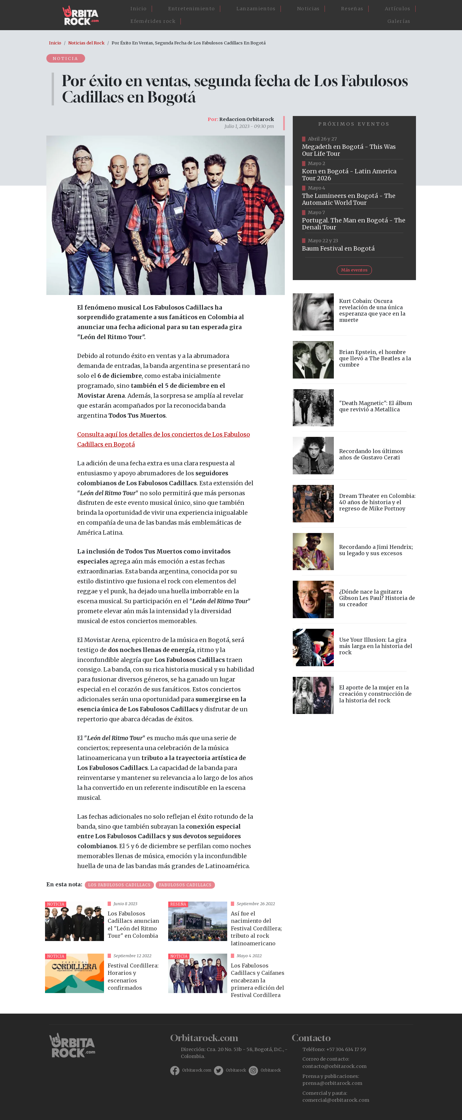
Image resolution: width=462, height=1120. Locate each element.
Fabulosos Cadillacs (185, 885)
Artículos (398, 9)
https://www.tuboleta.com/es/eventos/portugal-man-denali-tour (354, 220)
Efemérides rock (153, 21)
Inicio (138, 9)
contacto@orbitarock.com (334, 1066)
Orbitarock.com (196, 1070)
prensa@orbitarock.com (332, 1083)
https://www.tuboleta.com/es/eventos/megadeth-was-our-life (354, 147)
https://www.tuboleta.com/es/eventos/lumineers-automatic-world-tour (354, 196)
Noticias (308, 9)
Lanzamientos (256, 9)
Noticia (66, 58)
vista (104, 925)
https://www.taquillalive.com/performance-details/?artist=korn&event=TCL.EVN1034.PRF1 (354, 171)
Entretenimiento (191, 9)
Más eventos (354, 269)
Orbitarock (236, 1070)
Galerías (398, 21)
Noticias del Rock (86, 42)
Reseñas (352, 9)
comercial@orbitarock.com (335, 1100)
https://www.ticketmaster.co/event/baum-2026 (354, 245)
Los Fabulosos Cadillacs (119, 885)
